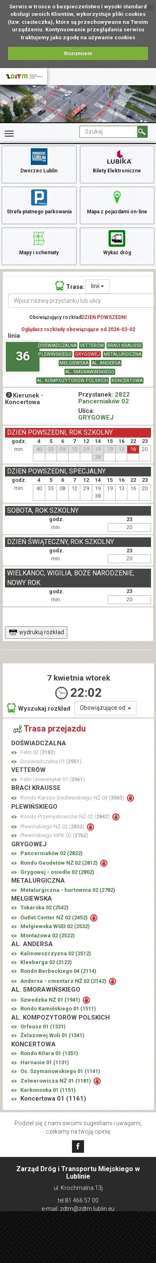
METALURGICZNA (122, 354)
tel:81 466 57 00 (78, 1200)
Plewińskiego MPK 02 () (54, 835)
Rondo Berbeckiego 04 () (58, 971)
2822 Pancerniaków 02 (104, 398)
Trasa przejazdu (49, 729)
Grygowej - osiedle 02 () (57, 872)
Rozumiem (78, 53)
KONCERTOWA (127, 380)
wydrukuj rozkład (36, 632)
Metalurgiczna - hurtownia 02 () (67, 890)
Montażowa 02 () (47, 935)
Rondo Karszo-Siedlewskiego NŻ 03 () (73, 798)
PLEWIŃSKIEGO (55, 354)
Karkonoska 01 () (48, 1090)
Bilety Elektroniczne (117, 160)
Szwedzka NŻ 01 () (51, 1000)
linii (97, 286)
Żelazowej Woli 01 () (52, 1035)
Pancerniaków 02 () (51, 853)
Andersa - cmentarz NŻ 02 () (64, 981)
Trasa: (69, 286)
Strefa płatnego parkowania (39, 201)
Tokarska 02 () (44, 907)
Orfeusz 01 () (43, 1026)
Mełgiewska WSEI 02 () (55, 926)
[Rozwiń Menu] (9, 134)
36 (23, 356)
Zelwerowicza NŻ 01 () (56, 1081)
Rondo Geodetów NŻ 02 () (59, 863)
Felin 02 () (37, 752)
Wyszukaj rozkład (38, 708)
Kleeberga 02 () (46, 962)
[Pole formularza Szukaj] (108, 132)
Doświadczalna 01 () (51, 761)
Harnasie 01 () (44, 1062)
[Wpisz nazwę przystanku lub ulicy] (81, 301)
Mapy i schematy (39, 242)
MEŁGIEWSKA (74, 363)
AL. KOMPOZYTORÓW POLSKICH (72, 380)
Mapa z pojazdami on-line (117, 201)
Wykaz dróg (117, 242)
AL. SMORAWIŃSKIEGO (89, 372)
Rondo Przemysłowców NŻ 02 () (65, 816)
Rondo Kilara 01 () (49, 1053)
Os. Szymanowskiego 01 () (60, 1071)
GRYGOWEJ (87, 354)
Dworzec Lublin (38, 160)
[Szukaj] (142, 132)
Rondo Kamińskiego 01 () (58, 1008)
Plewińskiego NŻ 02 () (53, 826)
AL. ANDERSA (106, 363)
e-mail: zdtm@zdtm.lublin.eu (78, 1208)
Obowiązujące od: (105, 707)
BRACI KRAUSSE (124, 345)
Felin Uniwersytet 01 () (52, 779)
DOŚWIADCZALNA (57, 345)
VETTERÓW (92, 345)
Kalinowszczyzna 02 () (55, 953)
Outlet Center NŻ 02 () (54, 917)
